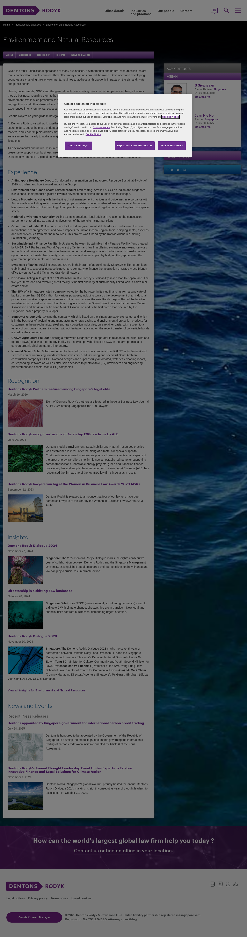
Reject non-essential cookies (134, 145)
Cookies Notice (170, 117)
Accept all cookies (171, 145)
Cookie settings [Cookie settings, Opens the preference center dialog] (78, 145)
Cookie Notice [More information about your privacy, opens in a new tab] (93, 134)
